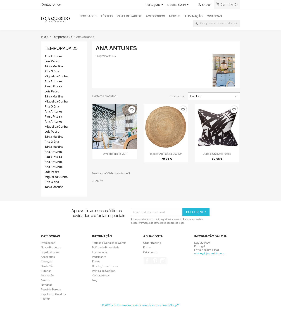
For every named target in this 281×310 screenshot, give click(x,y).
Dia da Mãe (47, 266)
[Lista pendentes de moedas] (184, 5)
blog (94, 280)
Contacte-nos (51, 4)
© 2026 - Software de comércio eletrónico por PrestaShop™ (140, 305)
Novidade (47, 284)
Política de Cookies (103, 270)
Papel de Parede (129, 16)
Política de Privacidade (105, 247)
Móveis (174, 16)
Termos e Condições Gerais (109, 242)
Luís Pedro (52, 61)
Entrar (147, 247)
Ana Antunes (54, 56)
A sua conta (153, 236)
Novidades (88, 16)
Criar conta (150, 252)
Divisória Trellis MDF (115, 153)
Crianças (214, 16)
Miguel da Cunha (56, 76)
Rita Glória (52, 71)
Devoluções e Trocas (105, 266)
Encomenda (99, 252)
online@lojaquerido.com (209, 253)
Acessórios (155, 16)
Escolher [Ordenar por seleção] (214, 96)
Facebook (147, 260)
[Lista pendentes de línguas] (155, 5)
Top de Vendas (50, 252)
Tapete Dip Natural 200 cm (166, 153)
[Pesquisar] (216, 23)
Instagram (162, 260)
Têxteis (107, 16)
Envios (96, 261)
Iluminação (193, 16)
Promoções (48, 242)
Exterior (46, 270)
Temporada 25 (61, 48)
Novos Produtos (51, 247)
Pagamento (99, 256)
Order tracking (152, 242)
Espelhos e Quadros (53, 294)
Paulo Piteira (53, 86)
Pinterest (155, 260)
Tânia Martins (54, 66)
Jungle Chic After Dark (217, 153)
